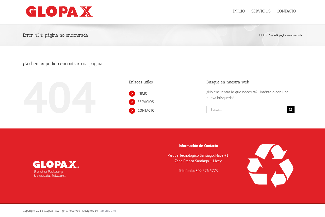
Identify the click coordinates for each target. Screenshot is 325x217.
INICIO (143, 93)
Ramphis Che (107, 210)
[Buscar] (291, 109)
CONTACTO (146, 110)
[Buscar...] (246, 109)
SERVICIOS (146, 101)
